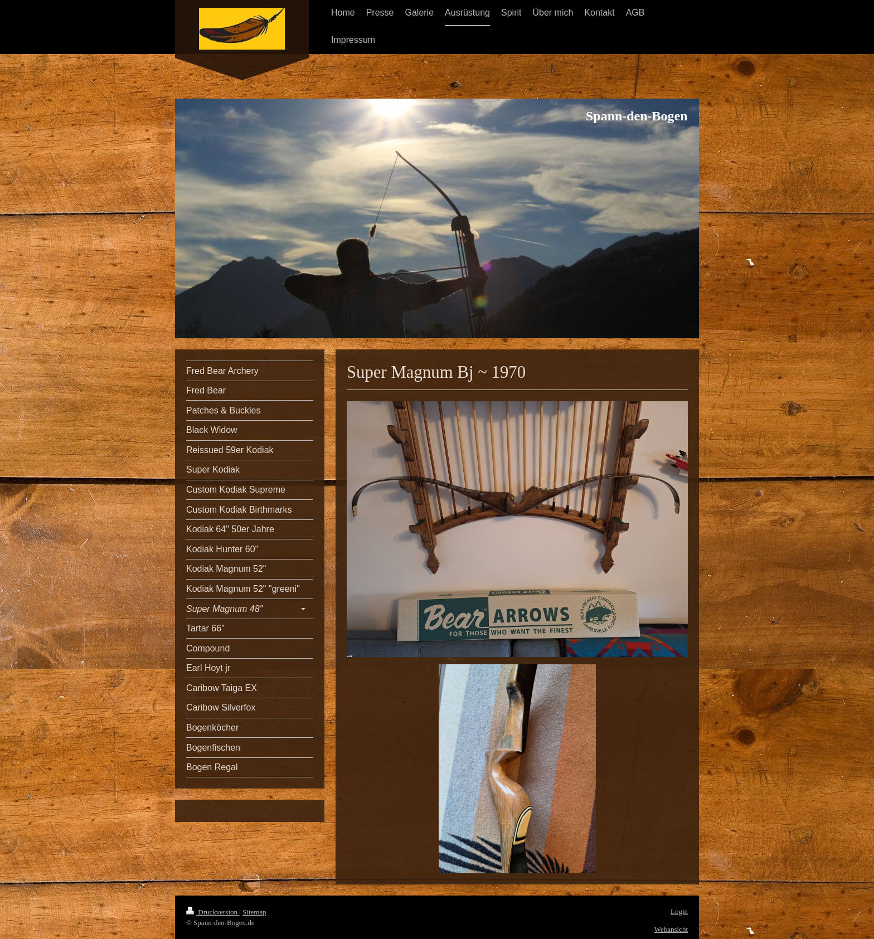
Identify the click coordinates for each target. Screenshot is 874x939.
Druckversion (212, 912)
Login (679, 911)
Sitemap (254, 912)
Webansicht (671, 929)
